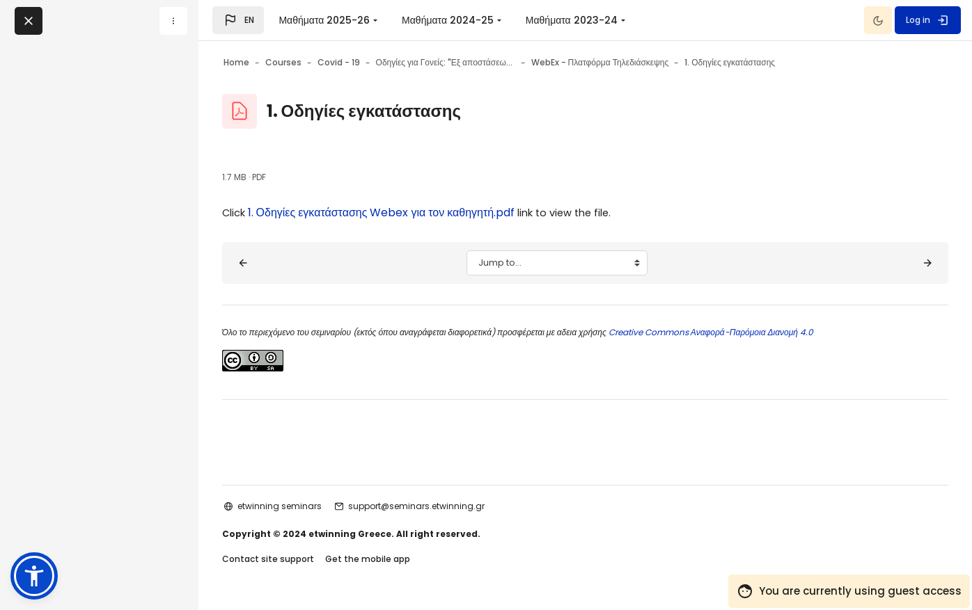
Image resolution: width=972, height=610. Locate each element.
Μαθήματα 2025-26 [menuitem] (324, 20)
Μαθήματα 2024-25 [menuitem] (448, 20)
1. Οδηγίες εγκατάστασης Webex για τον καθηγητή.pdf (417, 212)
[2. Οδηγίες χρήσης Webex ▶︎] (895, 263)
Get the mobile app (399, 560)
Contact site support (300, 560)
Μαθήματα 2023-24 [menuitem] (572, 20)
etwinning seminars (311, 506)
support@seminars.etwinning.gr (448, 506)
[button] (238, 20)
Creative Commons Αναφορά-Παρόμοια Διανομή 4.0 (741, 332)
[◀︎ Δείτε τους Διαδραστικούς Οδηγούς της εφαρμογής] (275, 263)
